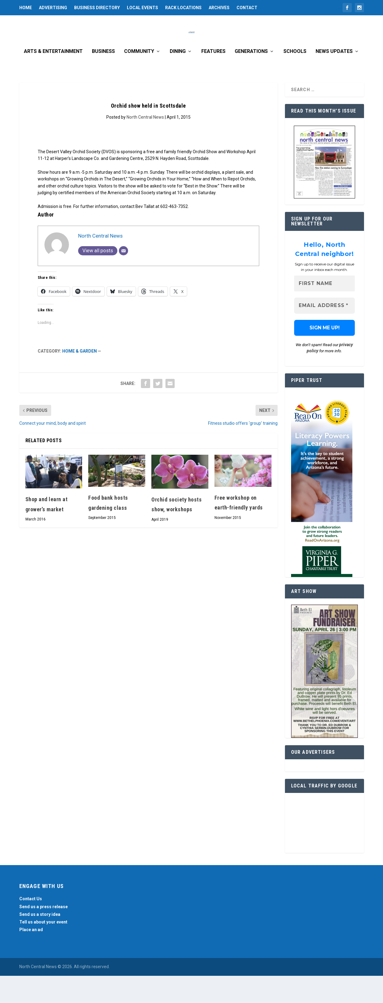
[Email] (123, 278)
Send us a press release (43, 934)
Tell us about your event (43, 949)
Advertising (53, 7)
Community (139, 79)
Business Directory (97, 7)
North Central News (145, 144)
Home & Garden (79, 378)
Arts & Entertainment (53, 79)
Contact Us (30, 926)
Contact (247, 7)
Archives (219, 7)
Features (213, 79)
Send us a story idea (39, 941)
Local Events (142, 7)
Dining (178, 79)
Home (25, 7)
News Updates (334, 79)
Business (103, 79)
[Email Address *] (324, 333)
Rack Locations (183, 7)
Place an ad (31, 957)
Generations (251, 79)
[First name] (324, 311)
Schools (294, 79)
